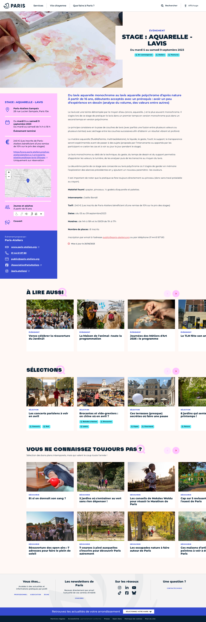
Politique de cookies (133, 619)
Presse (107, 619)
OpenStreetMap (40, 196)
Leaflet (28, 196)
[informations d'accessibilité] (28, 213)
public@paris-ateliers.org (116, 237)
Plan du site (150, 619)
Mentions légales (57, 619)
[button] (27, 180)
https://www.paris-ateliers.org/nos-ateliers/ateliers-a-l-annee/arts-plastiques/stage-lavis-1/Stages (31, 155)
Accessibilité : (84, 619)
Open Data (117, 619)
